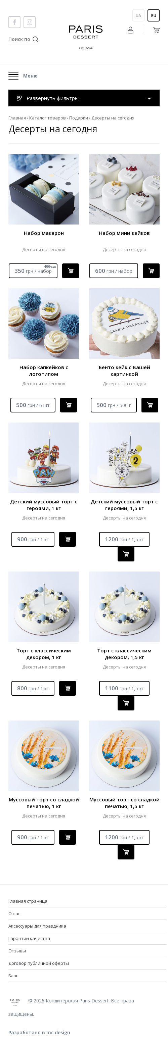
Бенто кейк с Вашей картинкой (124, 370)
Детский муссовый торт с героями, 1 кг (43, 504)
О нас (14, 913)
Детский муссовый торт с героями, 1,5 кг (124, 504)
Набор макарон (44, 233)
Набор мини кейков (124, 233)
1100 (124, 688)
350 (35, 269)
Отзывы (17, 951)
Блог (13, 976)
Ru (153, 15)
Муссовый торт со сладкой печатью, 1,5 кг (124, 802)
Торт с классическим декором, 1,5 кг (124, 653)
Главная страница (27, 901)
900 (33, 539)
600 (113, 271)
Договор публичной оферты (38, 963)
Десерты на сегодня (43, 249)
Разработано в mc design (39, 1032)
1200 (124, 539)
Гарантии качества (29, 938)
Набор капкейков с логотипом (43, 370)
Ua (138, 15)
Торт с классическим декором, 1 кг (43, 653)
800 (33, 688)
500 (33, 405)
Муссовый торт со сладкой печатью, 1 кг (44, 802)
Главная (17, 118)
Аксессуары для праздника (37, 926)
